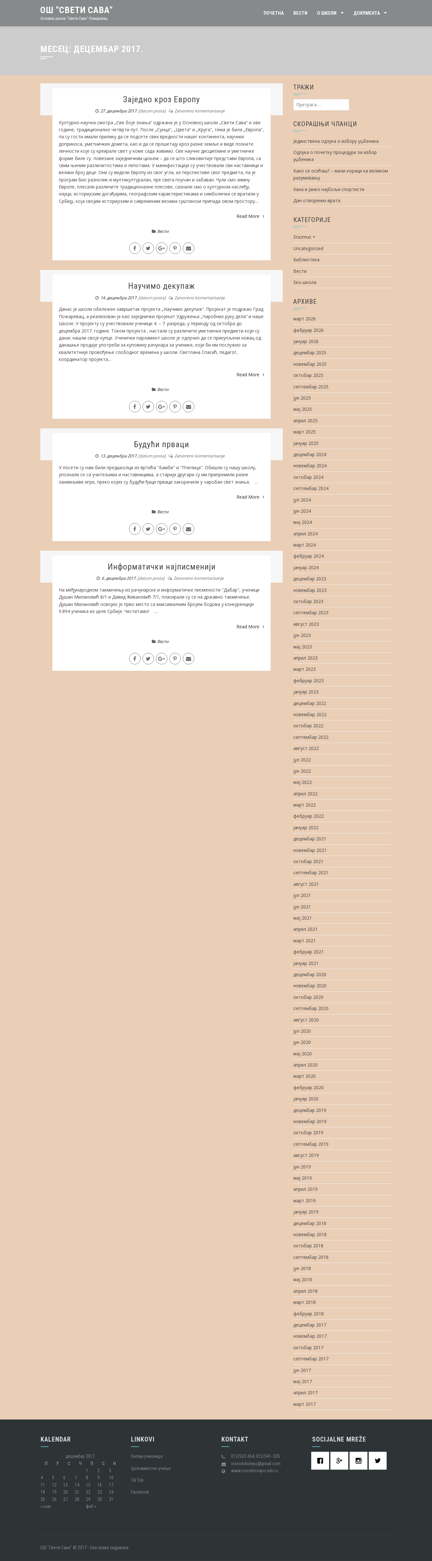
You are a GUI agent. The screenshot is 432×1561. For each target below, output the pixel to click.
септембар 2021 (310, 872)
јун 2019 (302, 1167)
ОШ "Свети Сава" (76, 10)
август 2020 (306, 1020)
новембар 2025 (310, 364)
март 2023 (304, 669)
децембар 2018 (309, 1223)
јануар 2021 (306, 963)
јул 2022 (302, 760)
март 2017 (304, 1404)
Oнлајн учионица (147, 1456)
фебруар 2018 (308, 1314)
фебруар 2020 (308, 1087)
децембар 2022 (309, 703)
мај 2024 (302, 522)
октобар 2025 (308, 375)
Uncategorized (308, 248)
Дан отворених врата (316, 200)
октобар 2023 (308, 601)
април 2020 (305, 1065)
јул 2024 (302, 500)
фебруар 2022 (308, 816)
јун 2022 (302, 771)
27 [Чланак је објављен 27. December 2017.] (65, 1499)
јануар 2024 (306, 567)
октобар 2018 (308, 1246)
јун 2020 (302, 1042)
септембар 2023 (310, 612)
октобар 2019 (308, 1132)
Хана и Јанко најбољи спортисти (328, 189)
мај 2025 (302, 409)
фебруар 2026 (308, 330)
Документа (366, 13)
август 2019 (306, 1155)
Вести (300, 13)
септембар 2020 (310, 1008)
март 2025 (304, 432)
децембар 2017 (309, 1325)
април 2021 (305, 929)
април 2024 (305, 534)
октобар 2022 (308, 726)
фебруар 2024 (308, 556)
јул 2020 (302, 1031)
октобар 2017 (308, 1347)
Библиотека (306, 259)
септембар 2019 (310, 1144)
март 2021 (304, 940)
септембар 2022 (310, 737)
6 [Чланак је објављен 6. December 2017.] (64, 1477)
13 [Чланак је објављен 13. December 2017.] (65, 1485)
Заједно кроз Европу (161, 99)
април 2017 (305, 1392)
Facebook (140, 1492)
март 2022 (304, 805)
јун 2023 (302, 635)
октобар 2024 (308, 477)
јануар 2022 (306, 827)
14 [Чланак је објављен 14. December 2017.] (77, 1485)
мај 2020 (302, 1054)
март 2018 (304, 1302)
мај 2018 (302, 1279)
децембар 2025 (309, 352)
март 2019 (304, 1201)
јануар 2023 (306, 692)
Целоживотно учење (151, 1468)
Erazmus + (304, 237)
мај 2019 (302, 1178)
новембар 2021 (310, 850)
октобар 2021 (308, 861)
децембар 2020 (309, 974)
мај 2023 (302, 647)
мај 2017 (302, 1381)
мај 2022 (302, 782)
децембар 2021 (309, 839)
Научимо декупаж (161, 286)
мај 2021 (302, 918)
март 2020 (304, 1076)
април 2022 (305, 794)
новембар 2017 (310, 1336)
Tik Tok (137, 1480)
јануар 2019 (306, 1212)
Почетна (274, 13)
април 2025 (305, 420)
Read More (250, 216)
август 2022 (306, 748)
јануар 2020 (306, 1099)
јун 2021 (302, 907)
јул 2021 (302, 895)
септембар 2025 (310, 387)
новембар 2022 (310, 714)
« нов (45, 1506)
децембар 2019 (309, 1110)
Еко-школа (304, 282)
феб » (91, 1506)
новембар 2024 (310, 466)
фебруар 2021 (308, 952)
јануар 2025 (306, 443)
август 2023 (306, 624)
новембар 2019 (310, 1121)
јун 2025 (302, 398)
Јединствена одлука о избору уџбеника (336, 141)
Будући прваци (161, 444)
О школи (326, 13)
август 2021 (306, 884)
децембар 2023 (309, 579)
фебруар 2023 (308, 680)
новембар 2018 (310, 1234)
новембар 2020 (310, 986)
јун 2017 (302, 1370)
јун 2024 (302, 511)
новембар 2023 (310, 590)
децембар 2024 (309, 454)
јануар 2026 (306, 341)
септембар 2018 (310, 1257)
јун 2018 (302, 1268)
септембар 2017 (310, 1359)
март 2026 (304, 319)
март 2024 (304, 545)
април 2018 (305, 1291)
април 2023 (305, 658)
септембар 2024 (310, 488)
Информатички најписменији (162, 566)
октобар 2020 (308, 997)
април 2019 (305, 1189)
